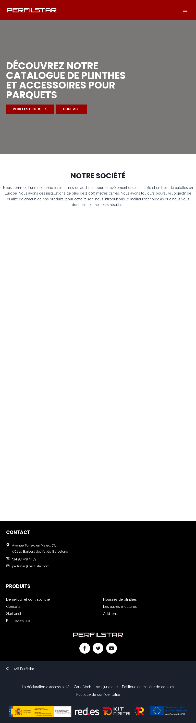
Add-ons (110, 614)
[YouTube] (111, 648)
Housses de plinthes (120, 599)
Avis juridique (107, 687)
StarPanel (13, 614)
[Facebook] (84, 648)
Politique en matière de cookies (148, 687)
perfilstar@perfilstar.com (31, 566)
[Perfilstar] (31, 10)
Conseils (13, 606)
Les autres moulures (120, 606)
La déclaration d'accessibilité (45, 687)
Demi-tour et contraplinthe (28, 599)
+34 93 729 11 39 (24, 559)
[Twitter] (98, 648)
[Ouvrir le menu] (185, 10)
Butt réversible (18, 621)
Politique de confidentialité (98, 694)
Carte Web (82, 687)
